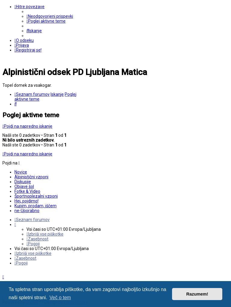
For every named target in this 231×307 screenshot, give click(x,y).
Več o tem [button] (60, 297)
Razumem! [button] (197, 294)
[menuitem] (49, 16)
